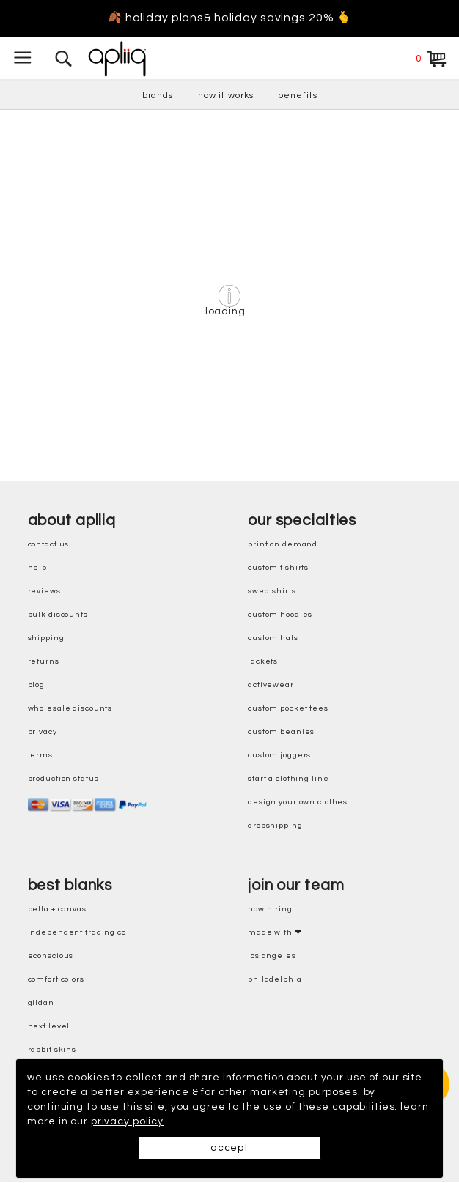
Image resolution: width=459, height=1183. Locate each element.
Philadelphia (275, 980)
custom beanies (281, 732)
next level (49, 1027)
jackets (263, 662)
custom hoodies (280, 615)
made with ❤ (275, 933)
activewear (271, 685)
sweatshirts (272, 591)
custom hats (273, 638)
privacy (42, 732)
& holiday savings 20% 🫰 (278, 17)
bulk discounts (58, 615)
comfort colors (56, 980)
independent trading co (77, 933)
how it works (226, 95)
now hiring (270, 909)
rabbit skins (52, 1050)
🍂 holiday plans (155, 17)
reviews (44, 591)
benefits (297, 95)
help (38, 568)
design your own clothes (298, 802)
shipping (46, 638)
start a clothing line (288, 779)
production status (63, 779)
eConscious (51, 956)
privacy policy (127, 1121)
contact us (49, 545)
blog (36, 685)
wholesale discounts (70, 709)
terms (40, 756)
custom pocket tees (288, 709)
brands (157, 95)
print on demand (282, 545)
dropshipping (275, 826)
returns (43, 662)
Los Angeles (272, 956)
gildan (41, 1003)
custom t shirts (278, 568)
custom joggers (279, 756)
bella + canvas (57, 909)
